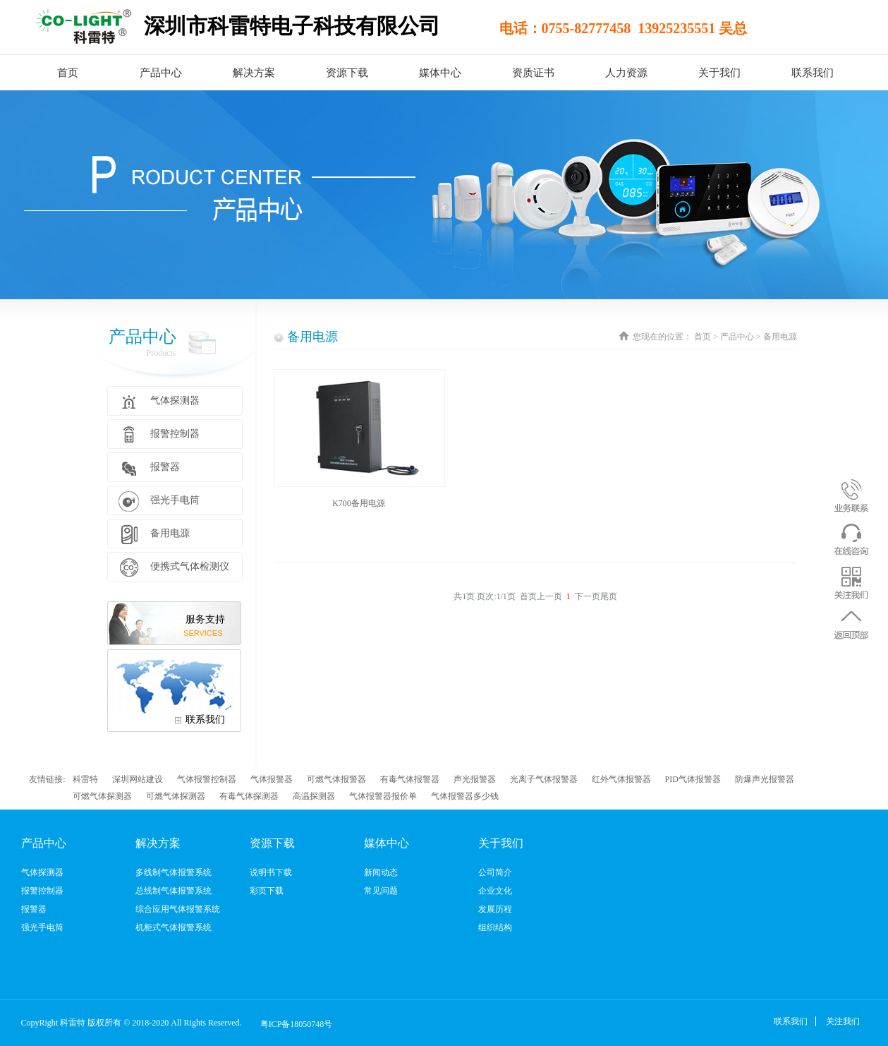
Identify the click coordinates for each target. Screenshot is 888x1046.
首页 (67, 72)
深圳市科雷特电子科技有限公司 (292, 25)
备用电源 (312, 337)
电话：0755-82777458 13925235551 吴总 (595, 28)
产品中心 (737, 337)
